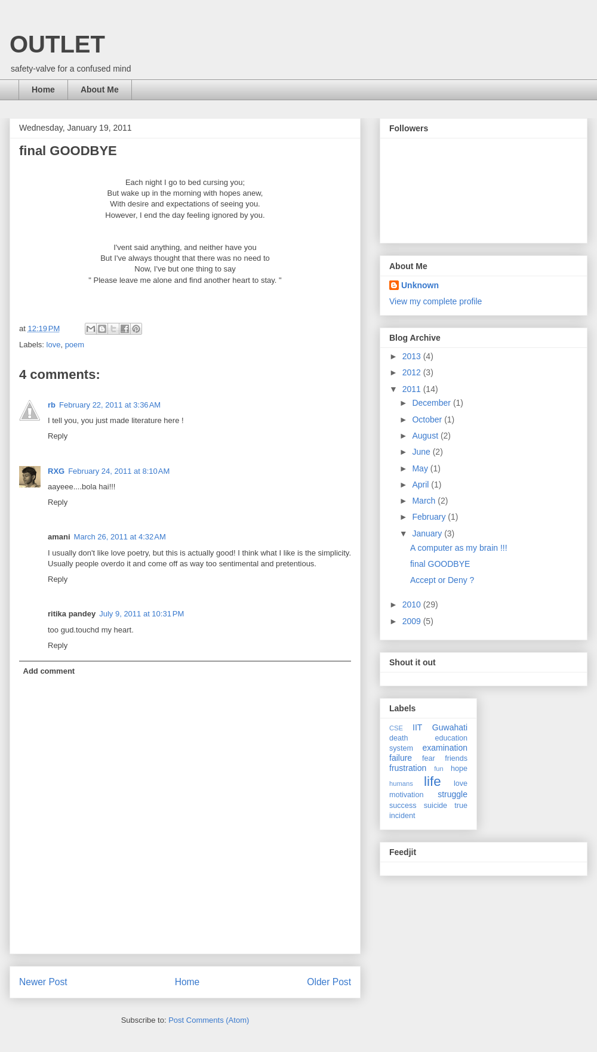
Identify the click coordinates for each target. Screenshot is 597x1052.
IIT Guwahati (440, 727)
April (421, 484)
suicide (435, 805)
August (426, 435)
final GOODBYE (440, 564)
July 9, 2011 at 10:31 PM (141, 613)
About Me (100, 89)
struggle (452, 794)
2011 (412, 389)
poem (75, 344)
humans (401, 783)
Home (43, 89)
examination (445, 747)
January (428, 533)
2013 (412, 356)
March (425, 500)
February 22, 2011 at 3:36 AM (110, 404)
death (398, 738)
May (421, 468)
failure (400, 758)
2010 (412, 604)
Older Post (329, 982)
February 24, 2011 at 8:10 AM (119, 471)
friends (456, 758)
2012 (412, 372)
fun (439, 768)
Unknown (420, 285)
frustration (407, 768)
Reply (57, 435)
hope (459, 768)
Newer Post (43, 982)
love (54, 344)
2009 (412, 621)
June (422, 451)
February (430, 517)
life (432, 781)
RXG (56, 471)
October (428, 419)
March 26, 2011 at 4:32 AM (120, 536)
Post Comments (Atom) (208, 1020)
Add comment (49, 671)
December (432, 403)
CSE (396, 728)
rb (52, 404)
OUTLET (57, 44)
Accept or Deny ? (442, 580)
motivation (406, 795)
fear (428, 758)
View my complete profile (435, 301)
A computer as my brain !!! (458, 548)
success (403, 805)
